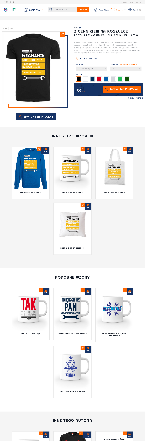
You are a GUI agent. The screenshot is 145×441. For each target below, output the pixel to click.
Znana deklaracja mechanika (72, 333)
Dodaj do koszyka (124, 89)
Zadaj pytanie (135, 98)
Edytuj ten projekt (38, 116)
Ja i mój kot (72, 415)
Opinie (138, 2)
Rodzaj (79, 64)
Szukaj (83, 9)
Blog (131, 2)
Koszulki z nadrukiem (25, 18)
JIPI (80, 28)
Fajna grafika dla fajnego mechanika (114, 294)
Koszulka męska (92, 69)
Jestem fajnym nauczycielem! (72, 397)
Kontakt (124, 2)
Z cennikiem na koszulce (30, 192)
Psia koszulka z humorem (30, 397)
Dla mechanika (40, 18)
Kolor (79, 74)
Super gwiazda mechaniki (72, 349)
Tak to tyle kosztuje (30, 333)
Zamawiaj (35, 9)
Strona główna (9, 18)
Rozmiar (124, 64)
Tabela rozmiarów (130, 64)
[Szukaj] (65, 9)
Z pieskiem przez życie (114, 397)
